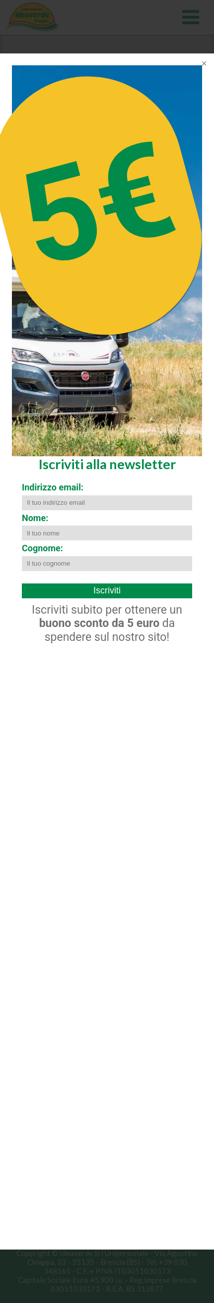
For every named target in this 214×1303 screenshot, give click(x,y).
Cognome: (42, 548)
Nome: (35, 518)
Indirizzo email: (52, 487)
